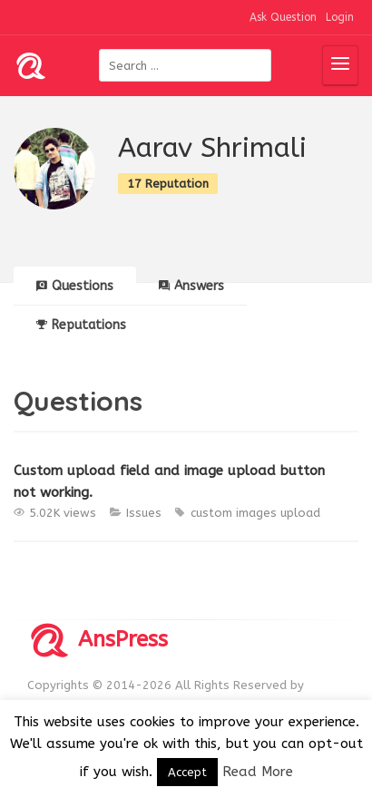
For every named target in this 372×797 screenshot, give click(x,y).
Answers (191, 286)
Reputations (81, 325)
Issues (144, 513)
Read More (257, 771)
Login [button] (340, 17)
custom (211, 513)
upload (300, 513)
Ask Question (283, 17)
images (256, 513)
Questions (74, 286)
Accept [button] (187, 772)
